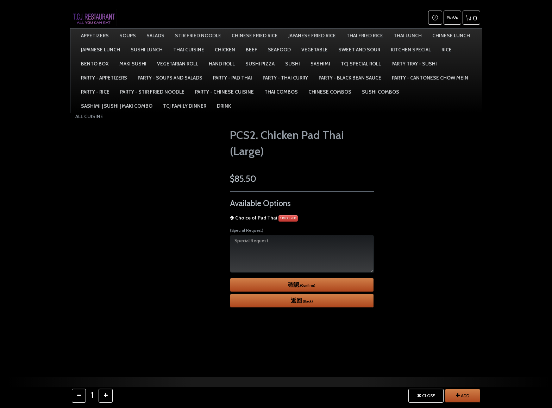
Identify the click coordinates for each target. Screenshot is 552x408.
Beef (251, 49)
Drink (224, 106)
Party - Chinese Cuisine (224, 92)
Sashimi (320, 63)
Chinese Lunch (451, 35)
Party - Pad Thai (232, 78)
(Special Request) (246, 230)
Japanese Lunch (100, 49)
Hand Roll (222, 63)
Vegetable (314, 49)
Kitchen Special (411, 49)
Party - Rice (95, 92)
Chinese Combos (329, 92)
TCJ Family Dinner (184, 106)
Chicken (225, 49)
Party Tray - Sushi (414, 63)
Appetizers (95, 35)
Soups (127, 35)
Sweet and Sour (359, 49)
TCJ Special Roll (361, 63)
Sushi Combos (380, 92)
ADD (462, 395)
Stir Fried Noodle (198, 35)
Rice (446, 49)
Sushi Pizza (260, 63)
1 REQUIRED (288, 218)
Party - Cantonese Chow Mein (430, 78)
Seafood (279, 49)
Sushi (292, 63)
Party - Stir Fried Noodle (152, 92)
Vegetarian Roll (177, 63)
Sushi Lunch (147, 49)
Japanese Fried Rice (312, 35)
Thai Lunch (408, 35)
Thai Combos (281, 92)
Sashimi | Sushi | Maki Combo (116, 106)
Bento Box (95, 63)
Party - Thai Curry (285, 78)
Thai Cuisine (188, 49)
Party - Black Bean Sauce (350, 78)
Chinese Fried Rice (255, 35)
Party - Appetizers (104, 78)
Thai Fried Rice (364, 35)
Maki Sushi (132, 63)
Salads (155, 35)
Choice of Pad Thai (256, 218)
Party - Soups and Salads (170, 78)
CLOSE (426, 395)
